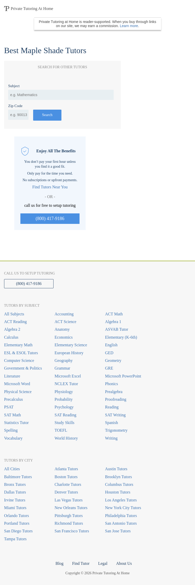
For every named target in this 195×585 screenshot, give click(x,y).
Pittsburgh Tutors (69, 515)
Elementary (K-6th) (121, 337)
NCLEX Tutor (66, 384)
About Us (124, 563)
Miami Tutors (15, 508)
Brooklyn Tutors (118, 477)
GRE (109, 368)
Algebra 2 (12, 329)
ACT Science (65, 321)
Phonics (111, 384)
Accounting (64, 314)
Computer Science (19, 360)
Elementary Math (18, 345)
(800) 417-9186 (50, 218)
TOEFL (61, 430)
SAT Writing (115, 415)
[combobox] (61, 95)
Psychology (64, 407)
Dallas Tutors (15, 492)
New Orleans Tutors (71, 508)
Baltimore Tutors (18, 477)
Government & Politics (23, 368)
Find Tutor (80, 563)
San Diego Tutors (18, 531)
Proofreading (115, 399)
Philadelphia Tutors (121, 515)
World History (66, 438)
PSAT (9, 407)
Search (47, 115)
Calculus (11, 337)
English (111, 345)
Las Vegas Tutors (69, 500)
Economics (64, 337)
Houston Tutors (117, 492)
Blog (59, 563)
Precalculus (13, 399)
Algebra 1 (113, 321)
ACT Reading (15, 321)
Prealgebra (113, 391)
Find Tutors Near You (50, 187)
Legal (102, 563)
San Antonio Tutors (121, 523)
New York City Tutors (123, 508)
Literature (12, 376)
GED (109, 353)
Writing (111, 438)
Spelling (11, 430)
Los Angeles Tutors (121, 500)
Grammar (62, 368)
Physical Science (18, 391)
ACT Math (114, 314)
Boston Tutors (66, 477)
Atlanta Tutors (66, 469)
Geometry (113, 360)
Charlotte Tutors (68, 484)
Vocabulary (13, 438)
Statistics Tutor (16, 422)
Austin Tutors (116, 469)
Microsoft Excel (68, 376)
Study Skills (64, 422)
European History (69, 353)
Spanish (111, 422)
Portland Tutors (16, 523)
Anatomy (62, 329)
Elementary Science (71, 345)
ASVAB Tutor (116, 329)
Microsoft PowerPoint (123, 376)
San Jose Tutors (118, 531)
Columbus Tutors (119, 484)
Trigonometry (116, 430)
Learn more (129, 26)
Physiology (64, 391)
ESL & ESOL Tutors (21, 353)
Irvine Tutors (14, 500)
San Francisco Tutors (72, 531)
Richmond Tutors (69, 523)
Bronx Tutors (15, 484)
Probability (64, 399)
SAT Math (12, 415)
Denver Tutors (66, 492)
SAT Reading (65, 415)
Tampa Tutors (15, 539)
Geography (64, 360)
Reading (112, 407)
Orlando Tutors (16, 515)
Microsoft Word (17, 384)
